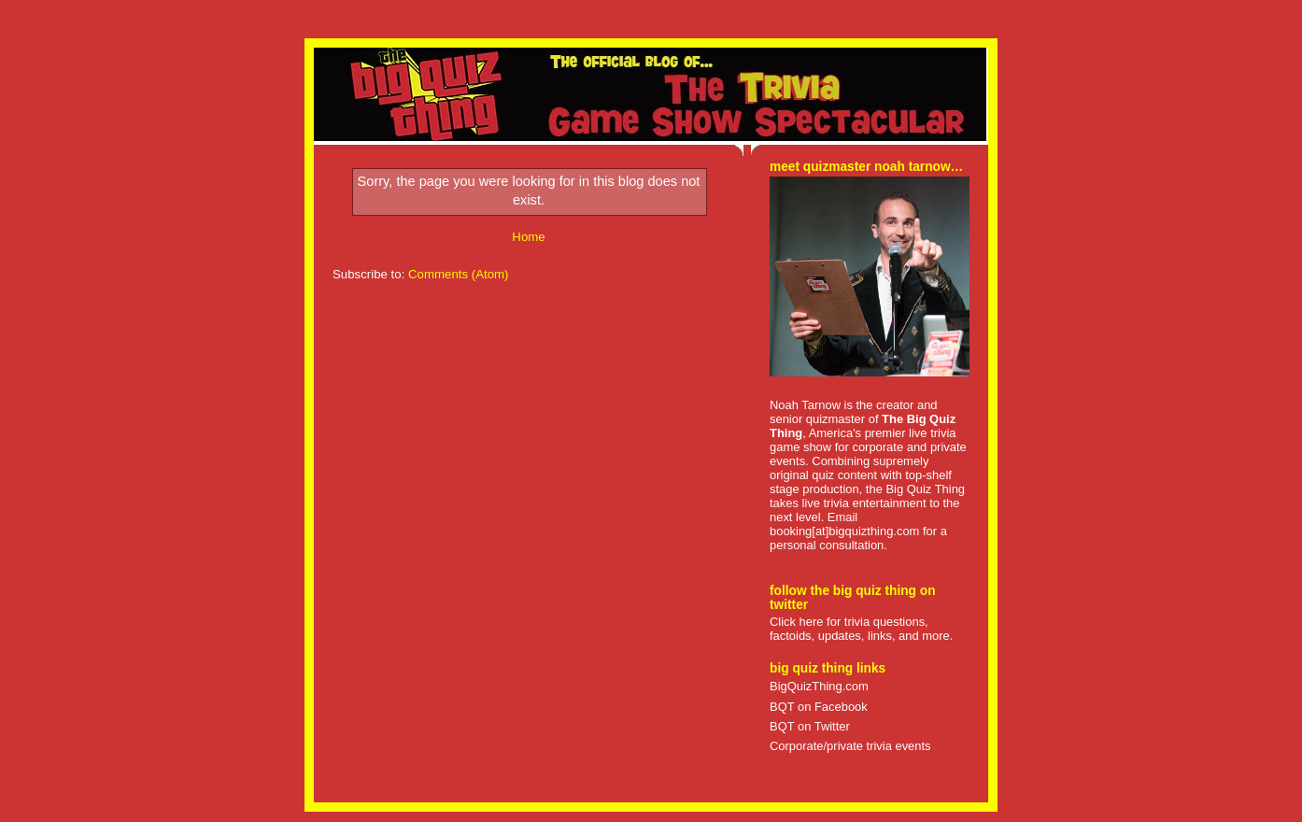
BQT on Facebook (819, 707)
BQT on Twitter (810, 726)
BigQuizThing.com (819, 686)
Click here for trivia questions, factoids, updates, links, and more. (861, 629)
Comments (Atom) (458, 274)
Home (528, 237)
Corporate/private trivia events (850, 746)
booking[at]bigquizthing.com (844, 531)
